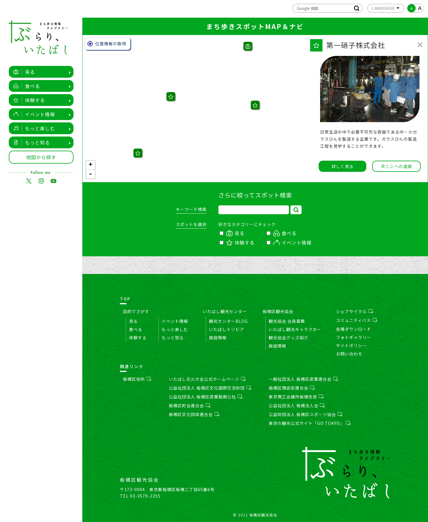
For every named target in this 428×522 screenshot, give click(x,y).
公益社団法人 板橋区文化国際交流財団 (210, 388)
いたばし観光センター (225, 311)
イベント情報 (32, 114)
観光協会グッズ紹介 (288, 337)
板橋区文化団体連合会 (194, 414)
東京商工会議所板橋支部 (296, 397)
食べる (25, 85)
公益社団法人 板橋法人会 (297, 405)
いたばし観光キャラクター (295, 329)
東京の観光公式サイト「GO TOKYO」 (309, 423)
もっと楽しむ (32, 128)
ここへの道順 (396, 166)
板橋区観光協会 (278, 311)
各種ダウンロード (353, 329)
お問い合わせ (349, 354)
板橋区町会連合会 (189, 405)
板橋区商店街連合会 (292, 388)
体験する (27, 100)
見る (22, 71)
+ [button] (90, 165)
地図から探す (41, 157)
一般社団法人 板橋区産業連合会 (303, 379)
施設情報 (218, 337)
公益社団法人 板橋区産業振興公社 (205, 397)
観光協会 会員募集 (287, 321)
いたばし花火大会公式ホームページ (207, 379)
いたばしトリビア (226, 329)
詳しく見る (343, 166)
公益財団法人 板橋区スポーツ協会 (305, 414)
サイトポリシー (351, 345)
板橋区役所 (137, 379)
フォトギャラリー (353, 337)
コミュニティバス (356, 320)
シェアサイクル (354, 311)
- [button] (90, 174)
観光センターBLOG (228, 321)
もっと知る (30, 142)
